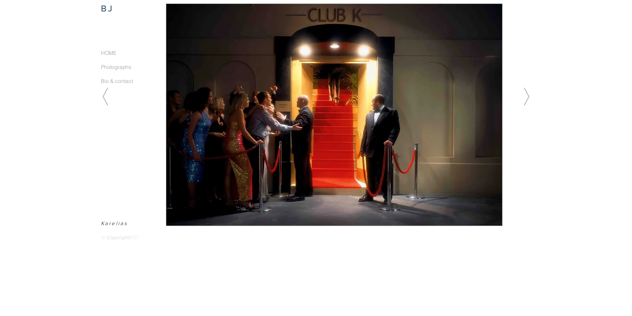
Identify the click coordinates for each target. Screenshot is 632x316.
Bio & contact (117, 81)
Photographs (116, 67)
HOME (108, 53)
